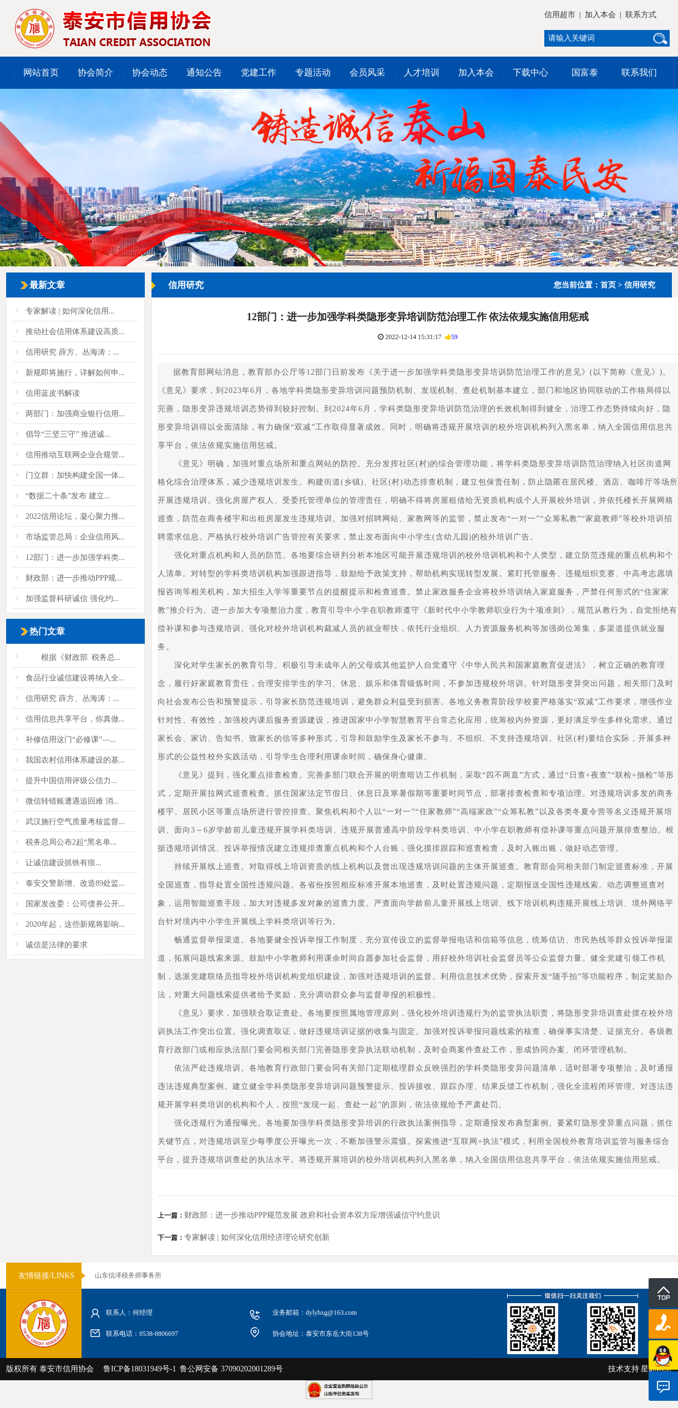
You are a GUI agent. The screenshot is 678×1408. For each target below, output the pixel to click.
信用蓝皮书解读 (53, 393)
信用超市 (559, 15)
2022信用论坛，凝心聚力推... (75, 516)
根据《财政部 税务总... (73, 657)
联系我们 (639, 72)
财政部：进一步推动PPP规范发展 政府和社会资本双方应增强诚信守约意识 (312, 1215)
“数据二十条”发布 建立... (68, 496)
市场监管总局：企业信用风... (75, 537)
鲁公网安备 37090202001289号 (229, 1369)
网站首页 (41, 72)
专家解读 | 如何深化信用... (70, 311)
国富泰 (584, 72)
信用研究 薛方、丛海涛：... (72, 352)
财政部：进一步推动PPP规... (74, 578)
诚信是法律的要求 (57, 945)
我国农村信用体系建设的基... (75, 760)
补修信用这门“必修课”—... (71, 739)
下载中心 (530, 72)
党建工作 (258, 72)
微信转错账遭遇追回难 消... (72, 801)
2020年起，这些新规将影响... (75, 924)
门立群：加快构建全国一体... (75, 475)
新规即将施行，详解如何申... (75, 373)
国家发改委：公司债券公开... (75, 904)
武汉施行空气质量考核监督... (75, 821)
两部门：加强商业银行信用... (75, 414)
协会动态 (150, 72)
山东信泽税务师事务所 (128, 1275)
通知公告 (204, 72)
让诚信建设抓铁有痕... (64, 863)
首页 (608, 285)
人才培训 (421, 72)
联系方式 (640, 15)
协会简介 (95, 72)
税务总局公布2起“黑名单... (71, 842)
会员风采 (367, 72)
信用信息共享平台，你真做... (75, 719)
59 (454, 337)
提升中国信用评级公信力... (71, 780)
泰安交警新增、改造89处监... (75, 883)
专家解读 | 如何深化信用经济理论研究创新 (257, 1237)
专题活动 (313, 72)
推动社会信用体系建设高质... (75, 331)
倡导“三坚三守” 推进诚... (68, 434)
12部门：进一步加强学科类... (75, 557)
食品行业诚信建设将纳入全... (75, 678)
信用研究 (639, 285)
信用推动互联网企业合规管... (75, 455)
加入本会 (600, 15)
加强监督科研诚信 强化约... (72, 598)
